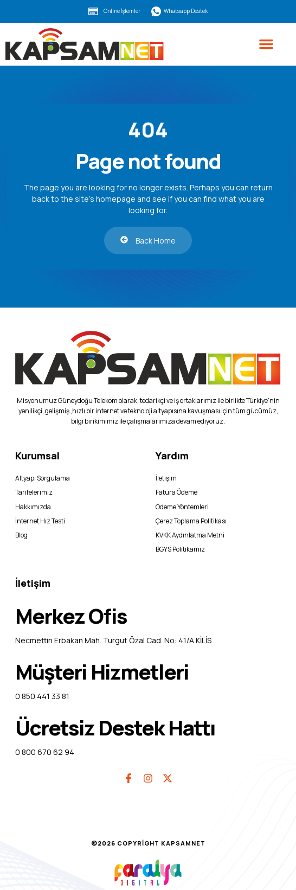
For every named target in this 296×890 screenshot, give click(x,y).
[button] (266, 44)
